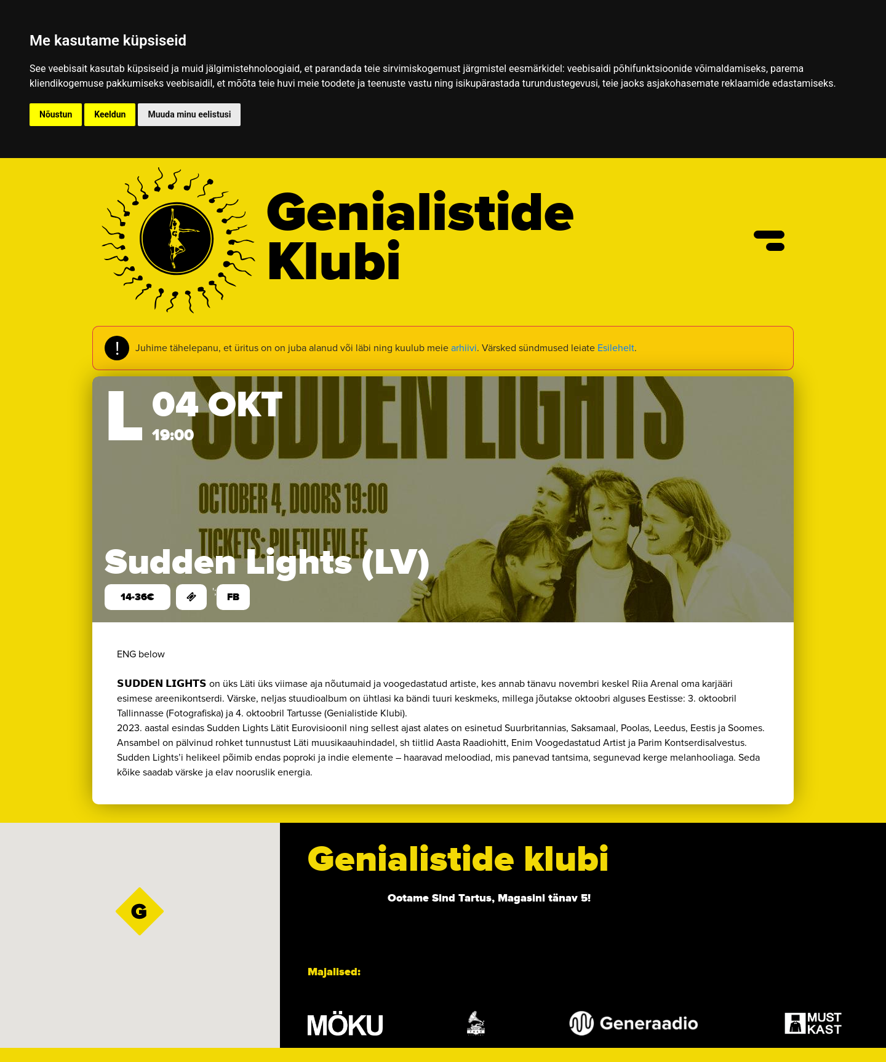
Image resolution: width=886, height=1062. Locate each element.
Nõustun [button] (55, 114)
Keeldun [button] (110, 114)
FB (233, 597)
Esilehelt (615, 348)
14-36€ (137, 597)
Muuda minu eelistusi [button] (189, 114)
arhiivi (464, 348)
